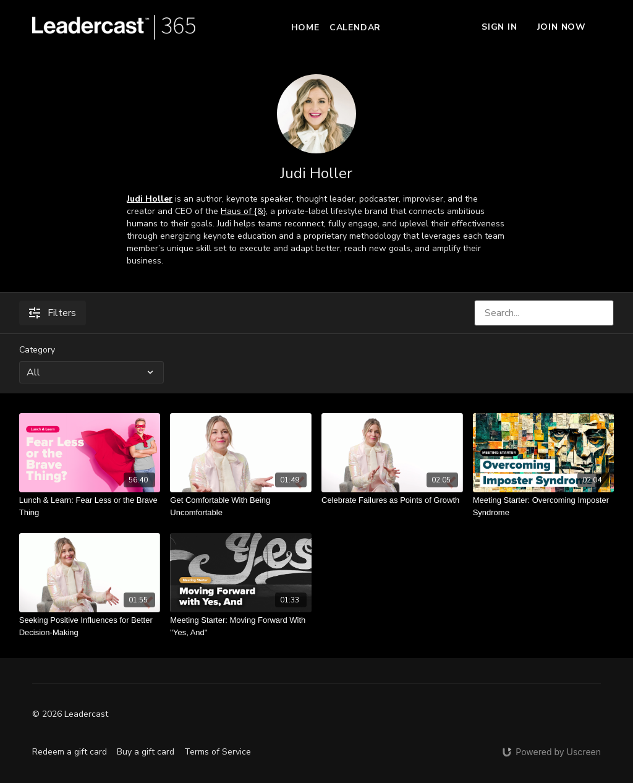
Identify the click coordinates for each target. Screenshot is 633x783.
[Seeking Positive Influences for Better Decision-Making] (90, 626)
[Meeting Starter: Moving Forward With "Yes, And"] (241, 626)
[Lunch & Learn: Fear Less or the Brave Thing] (90, 506)
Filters (52, 313)
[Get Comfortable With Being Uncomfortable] (241, 506)
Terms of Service (217, 752)
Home (305, 27)
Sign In (499, 27)
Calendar (355, 27)
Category (37, 350)
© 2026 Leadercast (70, 714)
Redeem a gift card (69, 752)
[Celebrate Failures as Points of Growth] (392, 500)
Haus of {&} (243, 211)
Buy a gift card (145, 752)
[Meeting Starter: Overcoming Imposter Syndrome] (543, 506)
